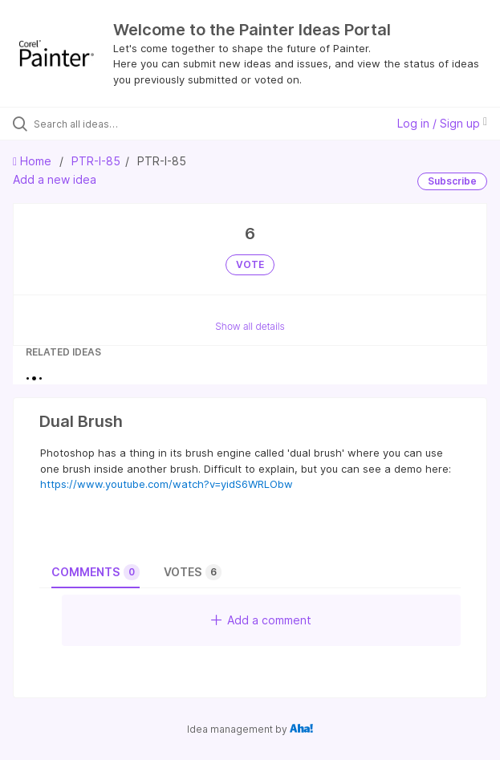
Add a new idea (54, 179)
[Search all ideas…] (124, 123)
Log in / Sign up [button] (442, 123)
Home (34, 161)
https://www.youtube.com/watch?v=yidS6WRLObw (166, 484)
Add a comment (261, 620)
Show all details (250, 326)
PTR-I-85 (95, 161)
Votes (193, 572)
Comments (95, 572)
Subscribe (452, 181)
